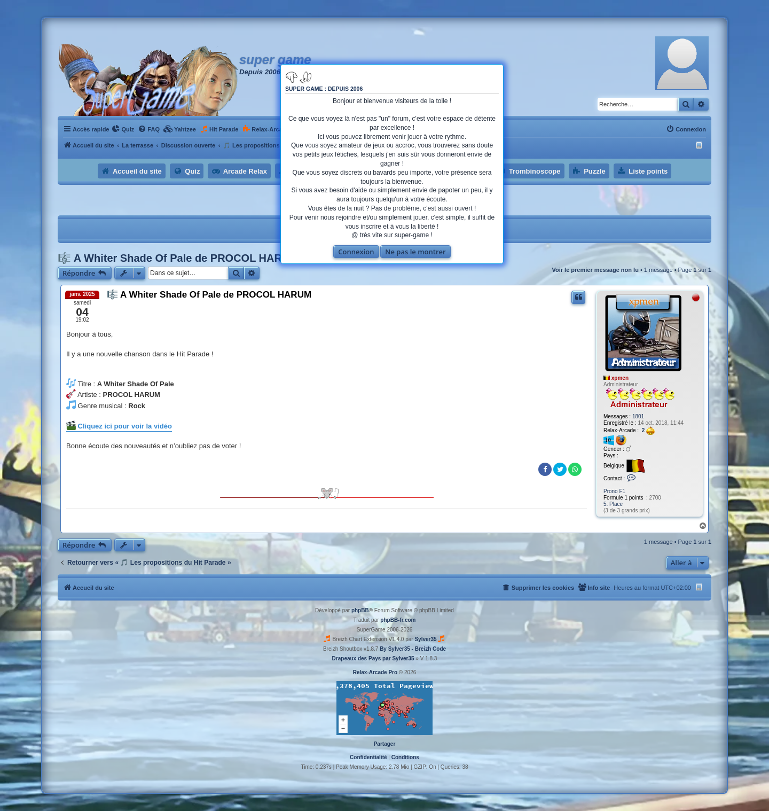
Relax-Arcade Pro (375, 672)
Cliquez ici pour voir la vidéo (119, 425)
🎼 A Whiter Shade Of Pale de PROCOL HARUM (178, 258)
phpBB (360, 610)
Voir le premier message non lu (595, 270)
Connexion (356, 251)
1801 (638, 416)
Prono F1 (614, 491)
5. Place (613, 504)
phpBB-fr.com (397, 620)
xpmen (620, 378)
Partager (385, 744)
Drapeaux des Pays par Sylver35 (373, 658)
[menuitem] (123, 129)
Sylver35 (425, 639)
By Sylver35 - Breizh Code (413, 649)
